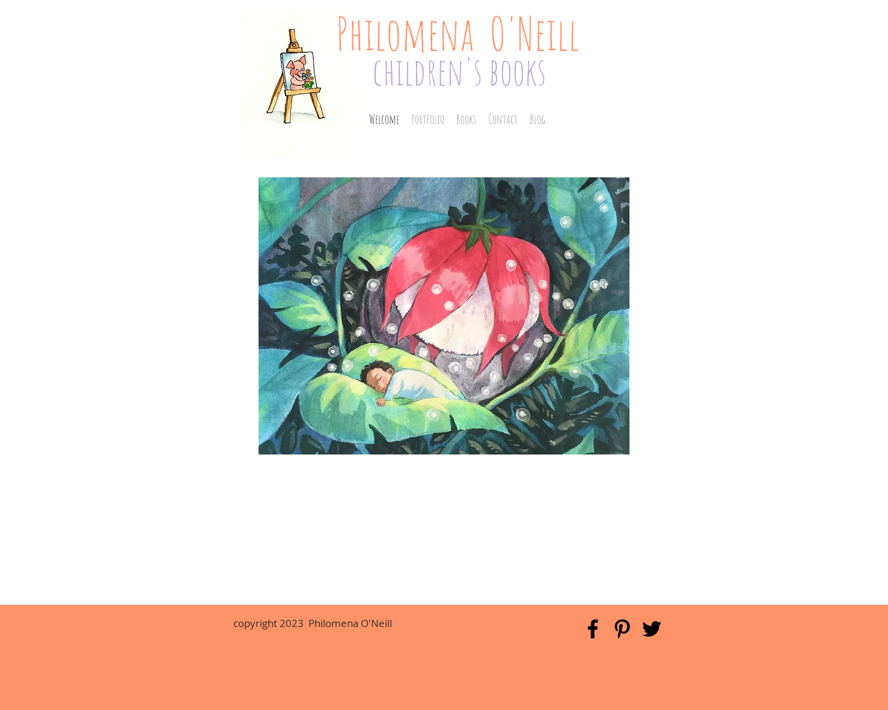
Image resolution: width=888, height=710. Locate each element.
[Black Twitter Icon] (651, 628)
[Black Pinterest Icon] (622, 628)
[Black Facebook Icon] (592, 628)
